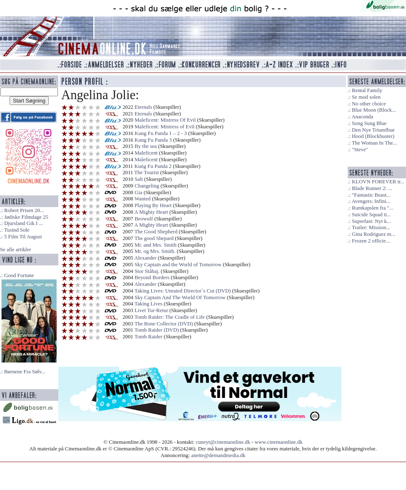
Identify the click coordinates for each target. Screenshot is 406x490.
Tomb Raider (148, 337)
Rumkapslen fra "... (372, 208)
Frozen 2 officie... (371, 241)
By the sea (146, 146)
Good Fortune (19, 275)
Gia (138, 192)
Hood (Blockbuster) (373, 136)
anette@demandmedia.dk (218, 455)
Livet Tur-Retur (151, 310)
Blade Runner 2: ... (372, 188)
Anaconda (362, 117)
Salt (139, 179)
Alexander (146, 258)
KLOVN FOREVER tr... (378, 182)
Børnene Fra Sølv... (24, 372)
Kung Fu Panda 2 (153, 166)
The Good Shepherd (156, 232)
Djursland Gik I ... (23, 223)
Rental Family (367, 90)
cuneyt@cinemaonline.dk (223, 442)
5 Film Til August (23, 237)
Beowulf (144, 219)
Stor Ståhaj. (147, 271)
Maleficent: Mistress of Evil (164, 127)
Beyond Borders (152, 277)
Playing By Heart (153, 205)
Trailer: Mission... (371, 227)
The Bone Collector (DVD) (164, 324)
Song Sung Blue (369, 123)
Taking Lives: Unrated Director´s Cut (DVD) (183, 291)
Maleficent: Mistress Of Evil (165, 120)
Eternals (143, 107)
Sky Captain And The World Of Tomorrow (180, 297)
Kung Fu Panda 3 (153, 140)
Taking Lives (148, 304)
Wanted (143, 199)
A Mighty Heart (151, 212)
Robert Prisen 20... (24, 210)
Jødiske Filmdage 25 (26, 217)
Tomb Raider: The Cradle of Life (170, 317)
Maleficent (146, 153)
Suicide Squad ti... (371, 215)
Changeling (147, 186)
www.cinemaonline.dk (279, 442)
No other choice (369, 104)
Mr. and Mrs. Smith (156, 245)
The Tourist (147, 172)
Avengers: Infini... (370, 201)
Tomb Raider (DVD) (157, 330)
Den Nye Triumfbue (373, 130)
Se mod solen (366, 97)
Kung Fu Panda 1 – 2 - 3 (161, 133)
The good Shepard (154, 238)
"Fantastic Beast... (371, 195)
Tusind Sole (17, 230)
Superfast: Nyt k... (371, 221)
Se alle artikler (15, 249)
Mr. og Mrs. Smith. (155, 251)
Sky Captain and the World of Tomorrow (178, 265)
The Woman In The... (374, 143)
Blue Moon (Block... (374, 110)
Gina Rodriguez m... (373, 234)
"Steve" (360, 149)
